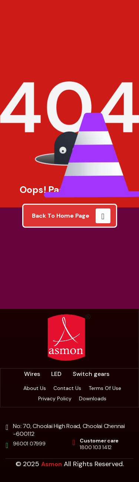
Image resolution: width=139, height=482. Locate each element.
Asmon (51, 464)
